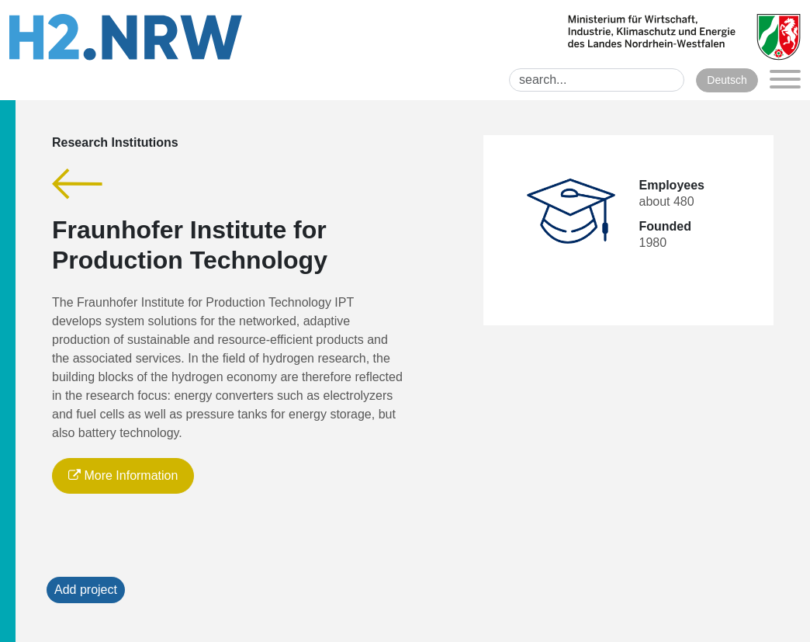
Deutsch (726, 80)
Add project (85, 589)
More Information (123, 475)
